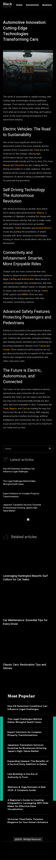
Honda (6, 349)
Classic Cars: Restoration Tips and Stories (24, 666)
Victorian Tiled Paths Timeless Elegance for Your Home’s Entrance (27, 820)
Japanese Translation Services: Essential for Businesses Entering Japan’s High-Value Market (22, 507)
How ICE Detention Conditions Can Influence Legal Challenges (19, 470)
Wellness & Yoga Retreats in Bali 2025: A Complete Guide (26, 788)
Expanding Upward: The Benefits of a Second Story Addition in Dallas (28, 762)
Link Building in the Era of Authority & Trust (22, 775)
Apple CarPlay (10, 279)
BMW (24, 294)
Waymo (40, 212)
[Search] (50, 448)
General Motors (43, 228)
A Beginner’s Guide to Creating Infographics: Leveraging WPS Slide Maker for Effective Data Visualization (27, 804)
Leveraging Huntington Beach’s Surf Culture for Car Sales (25, 578)
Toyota (42, 345)
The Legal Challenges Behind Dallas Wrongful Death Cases (19, 483)
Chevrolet (19, 165)
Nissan (6, 165)
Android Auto (28, 279)
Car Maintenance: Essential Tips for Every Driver (25, 622)
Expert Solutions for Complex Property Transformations (21, 495)
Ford (44, 290)
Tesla (36, 150)
